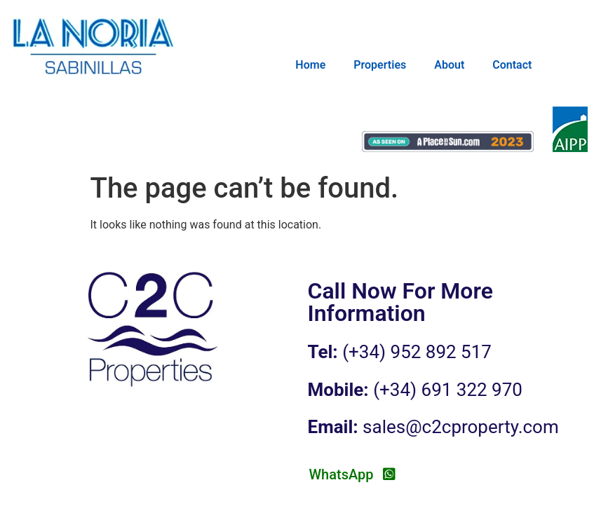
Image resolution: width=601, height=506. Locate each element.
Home (310, 64)
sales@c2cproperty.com (461, 426)
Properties (379, 64)
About (449, 64)
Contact (512, 64)
